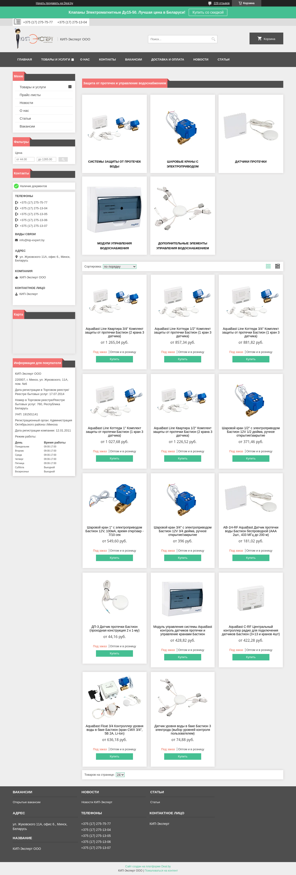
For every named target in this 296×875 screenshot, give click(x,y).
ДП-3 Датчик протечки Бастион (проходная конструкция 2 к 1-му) (114, 628)
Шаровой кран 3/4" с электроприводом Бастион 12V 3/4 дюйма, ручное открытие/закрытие (183, 531)
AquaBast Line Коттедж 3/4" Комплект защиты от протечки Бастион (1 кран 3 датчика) (251, 332)
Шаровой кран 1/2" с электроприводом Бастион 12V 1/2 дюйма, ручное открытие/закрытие (251, 431)
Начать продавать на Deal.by (54, 3)
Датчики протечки (251, 161)
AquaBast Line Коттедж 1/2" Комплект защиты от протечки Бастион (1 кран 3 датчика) (182, 332)
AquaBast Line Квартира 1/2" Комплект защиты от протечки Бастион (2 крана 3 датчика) (182, 431)
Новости (200, 59)
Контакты (107, 59)
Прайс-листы (30, 95)
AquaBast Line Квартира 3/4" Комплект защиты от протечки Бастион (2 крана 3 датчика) (114, 332)
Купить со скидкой (208, 12)
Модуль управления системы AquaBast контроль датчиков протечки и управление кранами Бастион (182, 630)
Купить (114, 359)
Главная (24, 59)
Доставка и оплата (167, 59)
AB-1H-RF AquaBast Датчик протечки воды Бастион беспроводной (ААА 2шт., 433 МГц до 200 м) (250, 531)
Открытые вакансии (26, 802)
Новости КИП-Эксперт (96, 802)
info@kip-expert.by (32, 240)
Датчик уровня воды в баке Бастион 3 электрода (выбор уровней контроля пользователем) (182, 729)
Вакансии (133, 59)
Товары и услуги (55, 59)
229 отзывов (222, 3)
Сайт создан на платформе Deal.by (148, 866)
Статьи (224, 59)
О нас (85, 59)
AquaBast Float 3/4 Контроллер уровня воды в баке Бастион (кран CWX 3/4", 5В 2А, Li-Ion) (114, 729)
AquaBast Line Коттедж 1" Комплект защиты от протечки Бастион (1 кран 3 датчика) (114, 431)
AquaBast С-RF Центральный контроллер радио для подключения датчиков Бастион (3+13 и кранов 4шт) (251, 630)
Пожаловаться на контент (161, 870)
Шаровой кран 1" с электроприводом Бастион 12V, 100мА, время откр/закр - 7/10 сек (114, 531)
